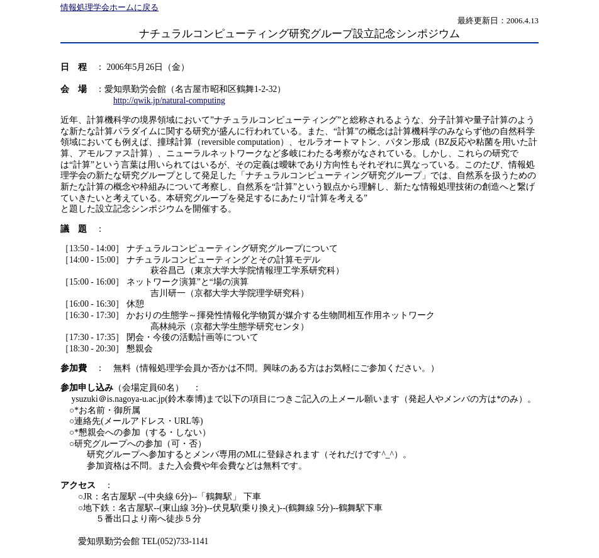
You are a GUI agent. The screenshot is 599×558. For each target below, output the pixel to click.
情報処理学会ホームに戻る (109, 7)
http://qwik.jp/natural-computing (169, 100)
